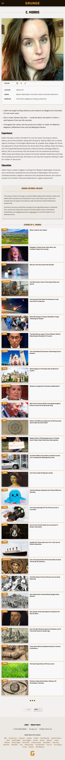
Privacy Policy (36, 724)
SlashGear (14, 745)
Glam (8, 740)
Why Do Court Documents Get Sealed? (42, 264)
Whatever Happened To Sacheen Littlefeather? (45, 386)
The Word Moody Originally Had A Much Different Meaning (45, 491)
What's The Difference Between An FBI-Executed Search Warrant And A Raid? (45, 422)
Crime (4, 264)
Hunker (35, 740)
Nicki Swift (25, 742)
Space (4, 299)
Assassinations (6, 559)
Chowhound (13, 738)
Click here (33, 212)
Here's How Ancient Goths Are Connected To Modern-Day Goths (44, 526)
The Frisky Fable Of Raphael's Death (41, 473)
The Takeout (58, 745)
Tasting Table (28, 745)
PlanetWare (47, 742)
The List (49, 745)
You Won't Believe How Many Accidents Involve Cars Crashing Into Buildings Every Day (45, 456)
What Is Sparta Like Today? (38, 230)
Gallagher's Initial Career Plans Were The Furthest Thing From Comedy (43, 248)
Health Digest (16, 740)
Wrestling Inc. (40, 747)
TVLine (24, 747)
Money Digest (16, 742)
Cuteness (22, 738)
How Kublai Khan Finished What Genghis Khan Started (44, 595)
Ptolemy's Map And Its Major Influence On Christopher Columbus (43, 682)
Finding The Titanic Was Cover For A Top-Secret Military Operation (45, 543)
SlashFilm (6, 745)
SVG (21, 745)
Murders (5, 351)
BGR (5, 738)
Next (36, 709)
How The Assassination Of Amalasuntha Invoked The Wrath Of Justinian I (45, 560)
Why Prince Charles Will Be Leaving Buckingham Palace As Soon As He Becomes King (45, 404)
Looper (56, 740)
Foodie (36, 738)
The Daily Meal (39, 745)
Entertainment (6, 247)
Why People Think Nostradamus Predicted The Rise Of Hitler (45, 612)
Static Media (22, 729)
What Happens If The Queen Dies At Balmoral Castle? (44, 369)
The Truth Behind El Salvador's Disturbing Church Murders (45, 352)
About (26, 724)
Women (31, 747)
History (5, 230)
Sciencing (56, 742)
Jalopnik (49, 740)
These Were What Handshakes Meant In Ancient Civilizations (45, 647)
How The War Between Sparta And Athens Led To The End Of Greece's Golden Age (45, 630)
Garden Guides (56, 738)
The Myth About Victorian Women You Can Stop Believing (45, 578)
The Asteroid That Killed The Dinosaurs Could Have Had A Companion (44, 300)
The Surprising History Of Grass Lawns (42, 664)
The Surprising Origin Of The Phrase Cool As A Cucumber (44, 508)
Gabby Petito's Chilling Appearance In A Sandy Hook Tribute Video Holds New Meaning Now (44, 439)
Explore (29, 738)
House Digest (26, 740)
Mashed (7, 742)
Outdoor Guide (36, 742)
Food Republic (44, 738)
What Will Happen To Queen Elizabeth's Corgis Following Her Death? (44, 317)
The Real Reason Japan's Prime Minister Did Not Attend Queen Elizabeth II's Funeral (45, 335)
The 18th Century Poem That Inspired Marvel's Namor (44, 283)
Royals (5, 316)
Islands (42, 740)
